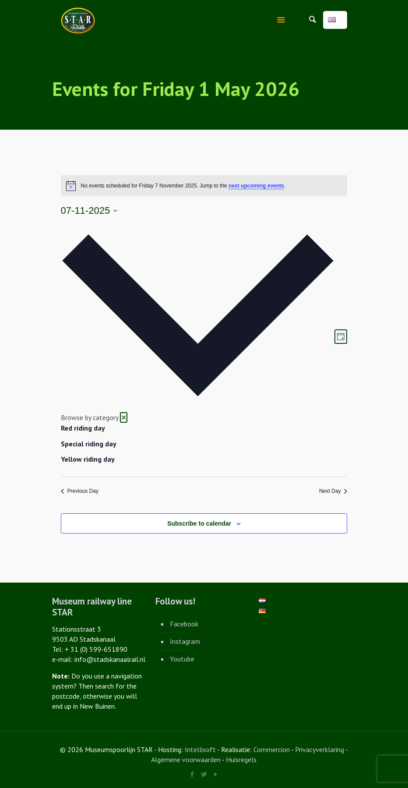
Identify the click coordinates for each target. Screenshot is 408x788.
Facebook (184, 623)
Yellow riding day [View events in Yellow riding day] (88, 459)
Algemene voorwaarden (186, 759)
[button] (198, 341)
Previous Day (79, 491)
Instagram (185, 641)
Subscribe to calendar (199, 523)
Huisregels (241, 759)
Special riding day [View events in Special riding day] (88, 443)
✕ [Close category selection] (124, 417)
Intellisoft (200, 749)
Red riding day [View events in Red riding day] (83, 428)
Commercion (271, 749)
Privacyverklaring (319, 749)
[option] (198, 428)
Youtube (182, 658)
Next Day (333, 491)
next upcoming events (256, 186)
